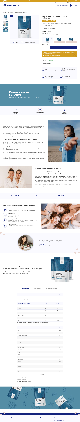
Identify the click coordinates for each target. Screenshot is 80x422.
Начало (4, 12)
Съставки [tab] (25, 288)
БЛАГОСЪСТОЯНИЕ (7, 9)
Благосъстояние (10, 12)
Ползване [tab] (37, 288)
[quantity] (45, 48)
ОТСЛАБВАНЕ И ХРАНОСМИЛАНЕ (31, 9)
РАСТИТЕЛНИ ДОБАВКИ (55, 9)
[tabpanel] (40, 336)
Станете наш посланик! (44, 420)
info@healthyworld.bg (72, 2)
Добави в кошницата (63, 47)
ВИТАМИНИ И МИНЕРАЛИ (18, 9)
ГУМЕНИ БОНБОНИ (44, 9)
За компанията (14, 420)
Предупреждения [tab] (52, 288)
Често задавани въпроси (60, 2)
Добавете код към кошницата (52, 55)
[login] (73, 5)
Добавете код (72, 0)
